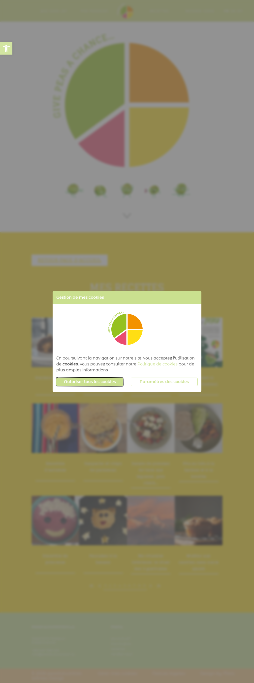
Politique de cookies (157, 364)
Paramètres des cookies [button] (164, 381)
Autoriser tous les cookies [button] (90, 381)
